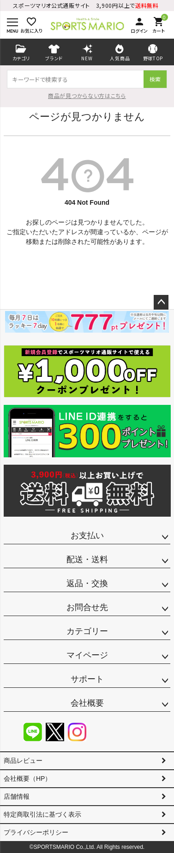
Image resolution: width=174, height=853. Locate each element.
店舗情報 (17, 796)
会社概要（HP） (27, 778)
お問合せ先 (87, 607)
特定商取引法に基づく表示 (42, 814)
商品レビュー (23, 760)
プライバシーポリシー (36, 832)
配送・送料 (87, 559)
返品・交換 (87, 583)
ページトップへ (161, 302)
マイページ (87, 655)
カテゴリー (87, 631)
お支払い (87, 535)
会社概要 (87, 703)
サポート (87, 679)
